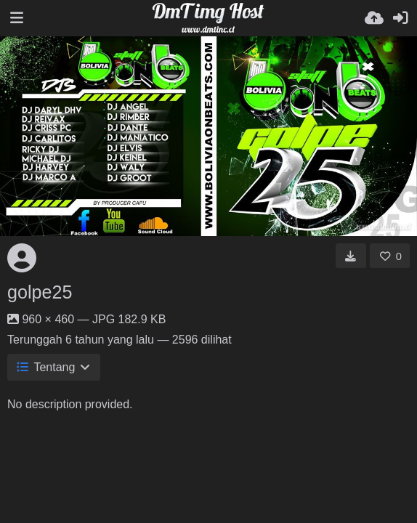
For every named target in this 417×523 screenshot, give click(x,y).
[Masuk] (400, 18)
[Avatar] (21, 257)
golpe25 (39, 292)
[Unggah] (374, 18)
